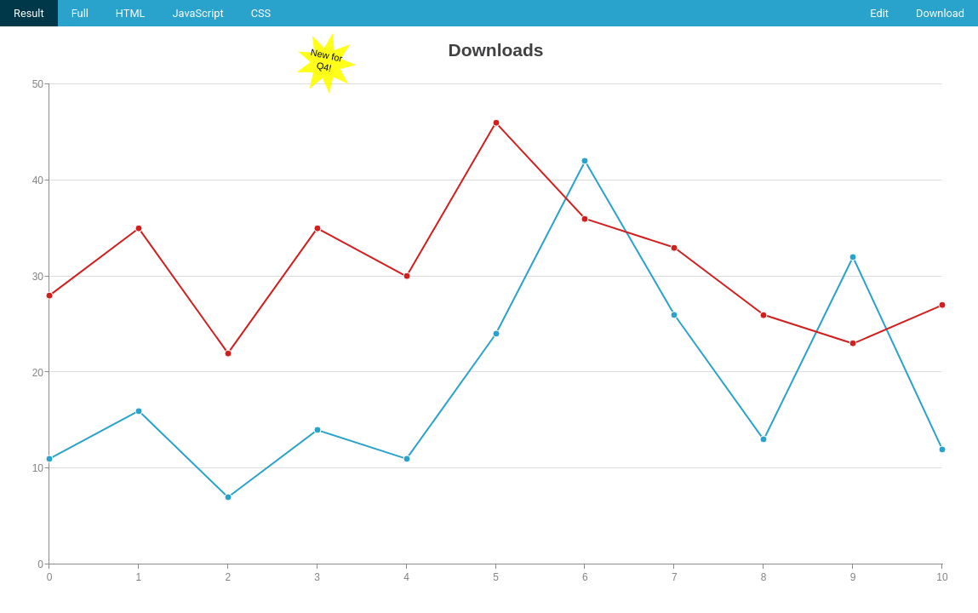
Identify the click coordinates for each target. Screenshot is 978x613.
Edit (879, 13)
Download (940, 13)
